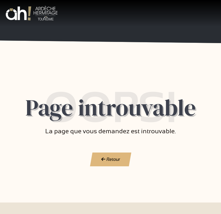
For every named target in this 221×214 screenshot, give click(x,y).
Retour (110, 159)
